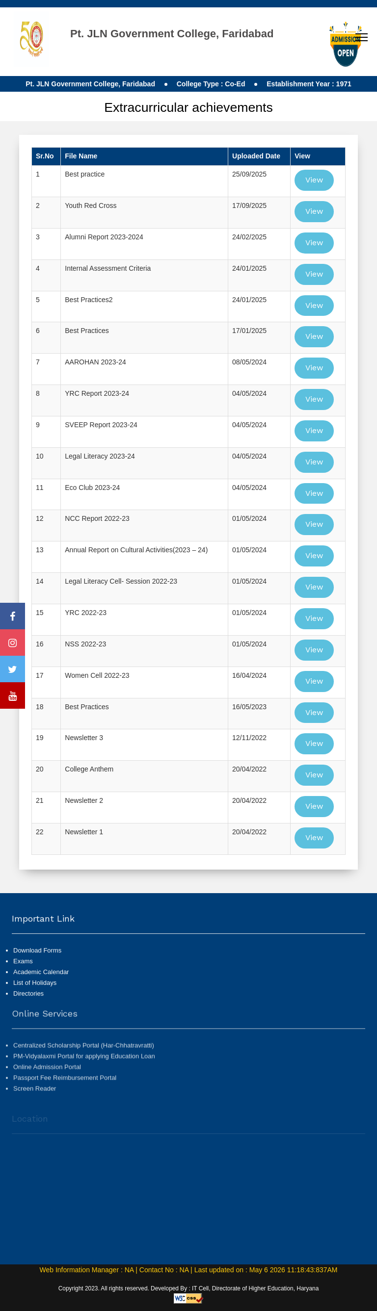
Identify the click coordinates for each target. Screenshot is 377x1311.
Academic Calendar (41, 980)
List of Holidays (34, 991)
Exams (23, 970)
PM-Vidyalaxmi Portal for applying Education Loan (84, 1076)
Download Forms (37, 959)
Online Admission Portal (47, 1087)
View (314, 179)
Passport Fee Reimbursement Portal (64, 1098)
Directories (28, 1002)
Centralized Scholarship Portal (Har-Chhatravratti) (83, 1065)
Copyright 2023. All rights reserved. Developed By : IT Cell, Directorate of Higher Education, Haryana (188, 1288)
